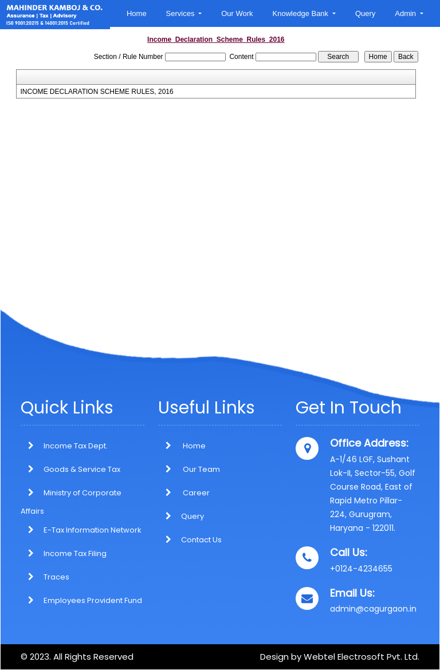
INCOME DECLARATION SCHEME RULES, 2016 (97, 92)
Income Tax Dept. (76, 445)
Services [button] (181, 13)
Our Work (237, 13)
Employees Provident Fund (93, 600)
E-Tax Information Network (93, 530)
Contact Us (190, 539)
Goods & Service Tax (82, 469)
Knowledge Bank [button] (302, 13)
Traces (56, 577)
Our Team (189, 469)
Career (184, 492)
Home (137, 13)
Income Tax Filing (75, 553)
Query (365, 13)
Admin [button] (406, 13)
